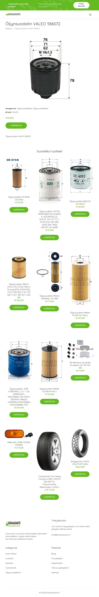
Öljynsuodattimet (24, 108)
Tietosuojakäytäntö (60, 568)
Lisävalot (9, 558)
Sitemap (55, 572)
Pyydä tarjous (81, 5)
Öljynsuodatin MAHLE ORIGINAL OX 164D (50, 297)
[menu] (91, 15)
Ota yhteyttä (57, 558)
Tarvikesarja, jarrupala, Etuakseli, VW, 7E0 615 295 (80, 365)
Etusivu (8, 28)
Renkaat (9, 563)
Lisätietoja (16, 125)
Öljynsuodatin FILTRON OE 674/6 (19, 198)
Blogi (53, 554)
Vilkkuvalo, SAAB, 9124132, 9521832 (19, 443)
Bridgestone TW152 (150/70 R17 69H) (80, 462)
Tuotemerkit (10, 568)
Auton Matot (10, 554)
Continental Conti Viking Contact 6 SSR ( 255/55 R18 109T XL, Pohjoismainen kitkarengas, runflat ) (49, 481)
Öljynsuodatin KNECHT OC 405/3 (80, 202)
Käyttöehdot (57, 563)
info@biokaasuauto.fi (60, 535)
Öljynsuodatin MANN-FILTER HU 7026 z (80, 314)
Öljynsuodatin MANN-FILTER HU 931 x (50, 390)
